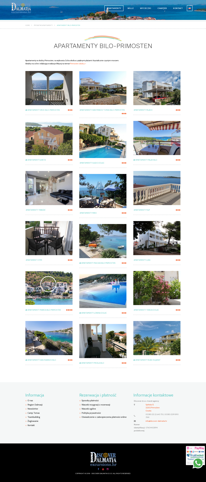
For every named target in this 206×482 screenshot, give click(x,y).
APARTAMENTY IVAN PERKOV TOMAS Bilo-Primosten (102, 110)
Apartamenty (114, 8)
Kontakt (178, 8)
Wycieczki (145, 8)
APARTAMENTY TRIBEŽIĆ (35, 210)
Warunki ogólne (89, 408)
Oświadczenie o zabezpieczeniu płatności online (104, 417)
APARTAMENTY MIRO (88, 213)
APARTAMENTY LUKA (141, 260)
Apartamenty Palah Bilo (145, 160)
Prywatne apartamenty (43, 25)
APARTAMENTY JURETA (35, 160)
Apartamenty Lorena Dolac (93, 313)
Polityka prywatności (91, 413)
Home (27, 25)
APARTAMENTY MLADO (143, 110)
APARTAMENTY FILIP (141, 210)
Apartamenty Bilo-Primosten (68, 25)
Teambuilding (34, 417)
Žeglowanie (33, 421)
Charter (162, 8)
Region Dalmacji (35, 404)
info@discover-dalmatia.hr (157, 421)
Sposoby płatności (90, 400)
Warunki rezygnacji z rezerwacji (96, 404)
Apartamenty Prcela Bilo (91, 363)
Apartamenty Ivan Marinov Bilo (40, 360)
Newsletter (33, 408)
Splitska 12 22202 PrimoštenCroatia (153, 407)
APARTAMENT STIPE (33, 260)
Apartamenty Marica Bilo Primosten (43, 310)
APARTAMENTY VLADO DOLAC (91, 163)
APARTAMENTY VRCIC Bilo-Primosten (42, 110)
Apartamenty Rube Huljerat (146, 360)
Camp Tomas (34, 413)
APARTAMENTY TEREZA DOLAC (146, 310)
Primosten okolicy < (78, 63)
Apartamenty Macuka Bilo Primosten (97, 263)
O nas (30, 400)
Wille (131, 8)
